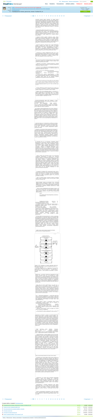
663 (78, 410)
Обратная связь (65, 1)
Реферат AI (79, 3)
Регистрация (8, 1)
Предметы (52, 3)
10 (50, 15)
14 (59, 15)
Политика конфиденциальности (40, 417)
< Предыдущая (8, 15)
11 (53, 15)
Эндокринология (16, 10)
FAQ (60, 1)
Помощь (4, 417)
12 (55, 15)
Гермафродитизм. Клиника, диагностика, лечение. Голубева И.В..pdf (17, 405)
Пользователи (60, 3)
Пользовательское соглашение (28, 417)
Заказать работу (88, 3)
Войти (4, 1)
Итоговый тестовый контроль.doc (10, 412)
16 (63, 15)
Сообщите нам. (38, 7)
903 (78, 414)
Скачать (85, 11)
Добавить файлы (70, 3)
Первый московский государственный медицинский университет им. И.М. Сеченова (31, 8)
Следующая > (87, 15)
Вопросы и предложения (74, 1)
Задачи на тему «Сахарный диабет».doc (12, 407)
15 (61, 15)
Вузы (46, 3)
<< (3, 15)
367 (78, 405)
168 (78, 407)
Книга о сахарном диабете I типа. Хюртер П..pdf (13, 414)
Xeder (13, 7)
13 (57, 15)
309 (78, 412)
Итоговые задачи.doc (8, 410)
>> (92, 15)
